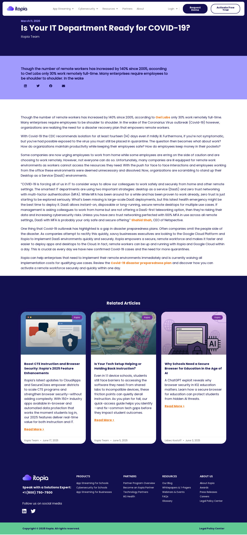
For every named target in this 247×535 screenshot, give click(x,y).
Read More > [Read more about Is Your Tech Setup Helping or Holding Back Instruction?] (104, 420)
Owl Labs (163, 117)
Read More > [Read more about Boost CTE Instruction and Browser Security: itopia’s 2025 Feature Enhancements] (34, 429)
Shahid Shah (141, 220)
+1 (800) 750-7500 (37, 492)
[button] (25, 86)
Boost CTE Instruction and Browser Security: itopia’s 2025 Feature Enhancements (52, 368)
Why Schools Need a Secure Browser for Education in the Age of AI (193, 368)
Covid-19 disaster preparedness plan (141, 263)
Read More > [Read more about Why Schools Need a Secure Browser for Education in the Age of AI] (175, 406)
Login (173, 9)
